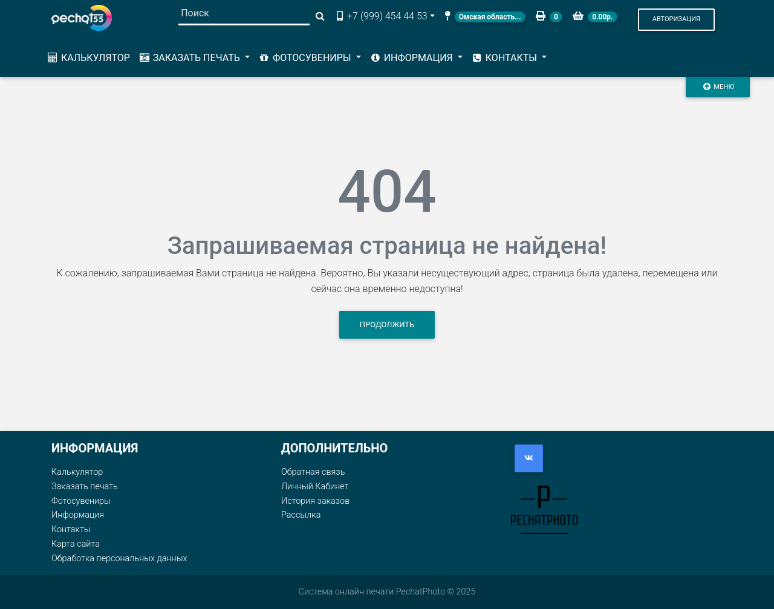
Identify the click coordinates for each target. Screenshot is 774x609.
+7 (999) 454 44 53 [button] (381, 16)
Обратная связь (313, 472)
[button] (676, 19)
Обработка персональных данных (119, 558)
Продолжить (387, 324)
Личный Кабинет (314, 486)
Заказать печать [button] (190, 58)
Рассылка (300, 515)
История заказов (315, 501)
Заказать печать (84, 486)
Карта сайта (75, 544)
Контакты (71, 529)
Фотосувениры (81, 501)
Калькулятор (88, 58)
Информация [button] (412, 58)
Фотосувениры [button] (306, 58)
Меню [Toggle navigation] (717, 86)
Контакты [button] (505, 58)
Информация (77, 515)
